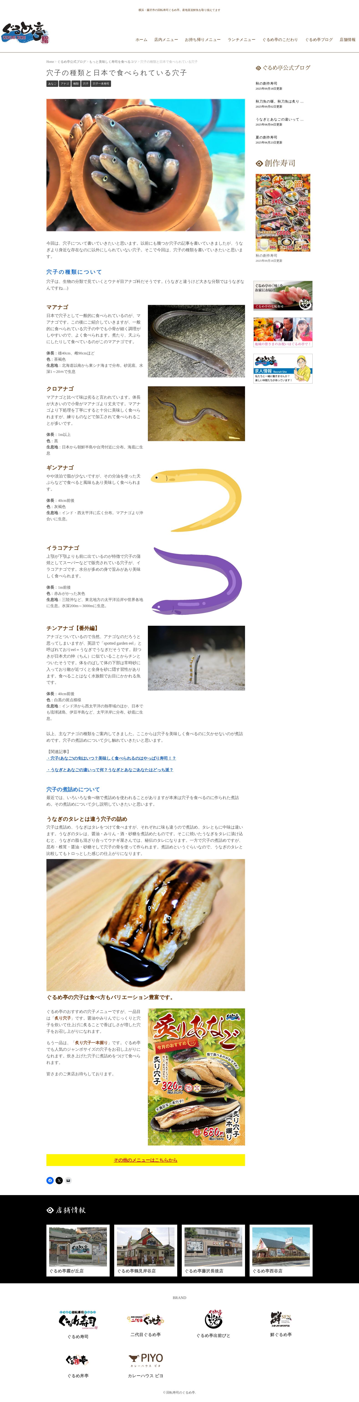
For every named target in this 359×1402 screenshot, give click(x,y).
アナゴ (65, 83)
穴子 (85, 83)
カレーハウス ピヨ (146, 1376)
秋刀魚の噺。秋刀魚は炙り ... (280, 101)
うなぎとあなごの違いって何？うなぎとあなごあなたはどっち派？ (112, 770)
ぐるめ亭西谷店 (267, 1271)
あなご (52, 83)
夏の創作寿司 (267, 137)
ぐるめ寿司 (78, 1336)
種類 (76, 83)
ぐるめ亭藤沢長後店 (204, 1271)
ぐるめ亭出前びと (213, 1335)
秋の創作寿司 (267, 83)
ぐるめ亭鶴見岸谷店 (136, 1271)
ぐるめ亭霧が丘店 (66, 1271)
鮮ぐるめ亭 (281, 1334)
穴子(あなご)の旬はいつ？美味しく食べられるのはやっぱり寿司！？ (113, 758)
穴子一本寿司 (101, 83)
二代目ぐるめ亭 (146, 1334)
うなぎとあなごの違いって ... (280, 119)
